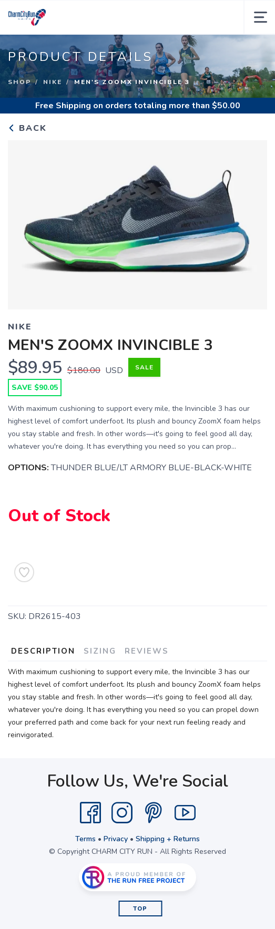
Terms (85, 839)
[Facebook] (90, 813)
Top (140, 909)
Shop (19, 82)
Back (27, 128)
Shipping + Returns (168, 839)
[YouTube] (185, 813)
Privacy (116, 839)
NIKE (52, 82)
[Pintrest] (153, 813)
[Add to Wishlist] (24, 572)
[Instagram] (122, 813)
